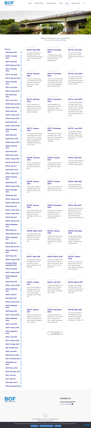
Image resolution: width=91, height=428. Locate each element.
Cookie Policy (49, 421)
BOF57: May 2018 (33, 256)
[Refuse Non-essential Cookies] (87, 425)
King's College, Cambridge (59, 40)
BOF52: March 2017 (75, 282)
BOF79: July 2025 (75, 50)
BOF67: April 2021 (75, 158)
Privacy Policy (41, 421)
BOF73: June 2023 (75, 99)
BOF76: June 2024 (75, 74)
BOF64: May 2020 (75, 181)
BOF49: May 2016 (75, 310)
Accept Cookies (34, 425)
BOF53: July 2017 (54, 282)
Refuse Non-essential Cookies (46, 425)
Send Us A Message (65, 404)
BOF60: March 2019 (34, 231)
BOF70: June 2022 (75, 128)
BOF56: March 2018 (54, 256)
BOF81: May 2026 (33, 50)
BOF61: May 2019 (74, 205)
